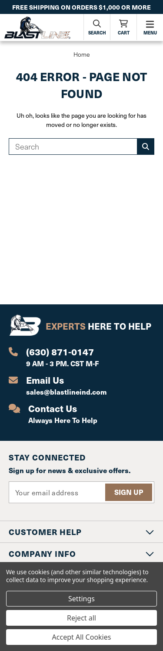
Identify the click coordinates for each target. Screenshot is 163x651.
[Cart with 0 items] (123, 27)
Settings (81, 598)
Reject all (81, 618)
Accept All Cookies (81, 637)
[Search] (97, 27)
